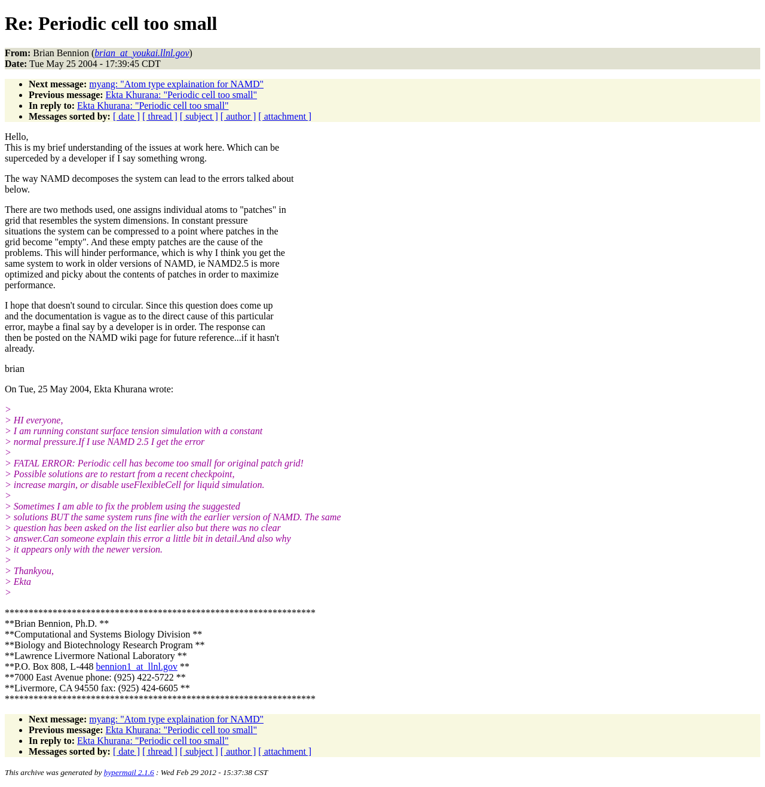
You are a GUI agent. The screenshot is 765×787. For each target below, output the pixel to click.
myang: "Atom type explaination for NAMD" (176, 84)
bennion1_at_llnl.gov (136, 666)
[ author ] (238, 116)
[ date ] (126, 116)
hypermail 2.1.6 (129, 772)
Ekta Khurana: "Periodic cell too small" (181, 95)
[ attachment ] (284, 116)
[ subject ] (199, 116)
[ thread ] (160, 116)
